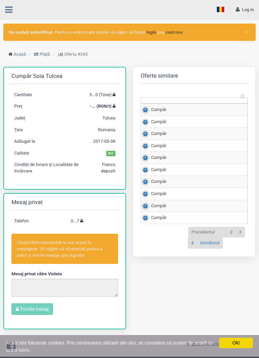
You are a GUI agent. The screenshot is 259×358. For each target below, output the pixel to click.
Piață (45, 54)
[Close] (247, 31)
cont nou (174, 32)
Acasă (19, 54)
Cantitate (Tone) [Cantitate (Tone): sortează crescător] (181, 106)
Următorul (210, 255)
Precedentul (203, 244)
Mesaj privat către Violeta (36, 273)
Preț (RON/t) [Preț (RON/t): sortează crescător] (222, 106)
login (151, 32)
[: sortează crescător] (155, 107)
